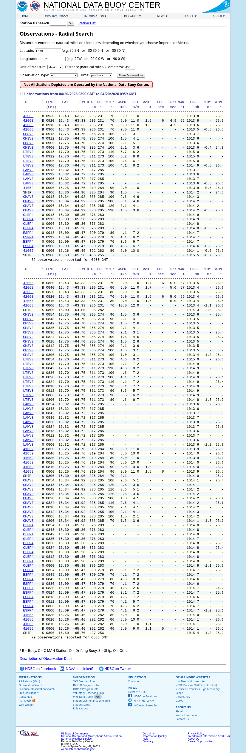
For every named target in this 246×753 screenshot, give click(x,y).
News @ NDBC (137, 692)
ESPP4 (28, 233)
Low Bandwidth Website (189, 681)
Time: (84, 75)
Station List (87, 23)
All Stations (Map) (29, 681)
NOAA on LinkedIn (78, 669)
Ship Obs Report (29, 693)
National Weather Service (76, 738)
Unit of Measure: (33, 66)
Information (94, 16)
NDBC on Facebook (38, 669)
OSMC (179, 701)
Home (25, 16)
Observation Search (31, 685)
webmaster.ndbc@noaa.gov (77, 749)
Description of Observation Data (46, 658)
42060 (28, 116)
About (218, 16)
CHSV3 (28, 134)
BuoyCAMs (25, 697)
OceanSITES (182, 697)
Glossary (148, 741)
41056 (28, 250)
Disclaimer (149, 733)
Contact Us (182, 719)
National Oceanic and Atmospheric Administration (91, 736)
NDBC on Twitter (115, 669)
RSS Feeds (27, 701)
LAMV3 (28, 170)
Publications (80, 708)
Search (189, 16)
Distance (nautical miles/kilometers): (94, 66)
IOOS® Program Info (86, 689)
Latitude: (27, 50)
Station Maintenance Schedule (91, 701)
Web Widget (26, 705)
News (161, 16)
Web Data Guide (83, 697)
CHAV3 (28, 197)
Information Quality (155, 736)
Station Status (81, 704)
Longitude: (28, 58)
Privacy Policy (196, 733)
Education (130, 16)
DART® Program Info (86, 685)
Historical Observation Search (37, 689)
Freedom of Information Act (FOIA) (209, 736)
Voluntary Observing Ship (88, 693)
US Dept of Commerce (74, 733)
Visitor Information (186, 715)
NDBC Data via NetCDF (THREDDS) (196, 685)
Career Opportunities (201, 741)
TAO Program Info (84, 681)
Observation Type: (34, 75)
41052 (28, 188)
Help (146, 738)
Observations (55, 16)
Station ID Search (34, 23)
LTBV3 (28, 152)
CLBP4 (28, 215)
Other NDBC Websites (192, 677)
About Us (183, 707)
